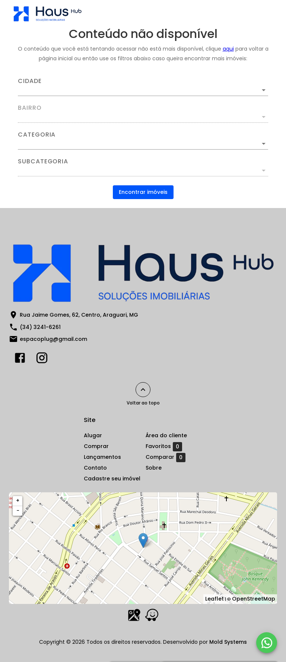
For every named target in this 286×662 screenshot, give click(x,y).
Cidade (30, 81)
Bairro (30, 108)
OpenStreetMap (253, 598)
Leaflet (214, 598)
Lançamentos (102, 457)
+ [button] (17, 500)
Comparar (165, 457)
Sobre (154, 467)
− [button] (17, 510)
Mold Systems (228, 642)
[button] (143, 144)
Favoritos (164, 446)
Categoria (36, 135)
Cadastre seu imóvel (112, 478)
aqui (228, 48)
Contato (95, 467)
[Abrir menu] (261, 13)
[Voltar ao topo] (143, 389)
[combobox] (143, 87)
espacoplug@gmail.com (53, 339)
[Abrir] (263, 90)
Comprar (96, 446)
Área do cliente (166, 435)
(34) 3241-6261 (40, 327)
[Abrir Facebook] (19, 359)
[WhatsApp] (266, 642)
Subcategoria (43, 161)
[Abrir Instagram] (41, 359)
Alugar (93, 435)
